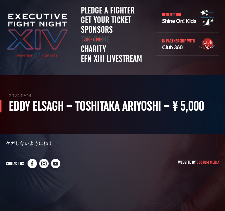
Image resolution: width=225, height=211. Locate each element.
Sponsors (97, 30)
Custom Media (208, 162)
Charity (93, 49)
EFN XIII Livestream (111, 59)
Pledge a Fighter (107, 10)
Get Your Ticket (106, 20)
